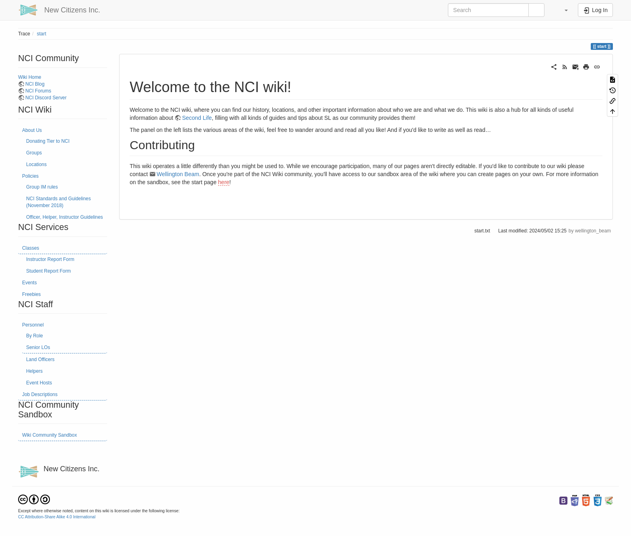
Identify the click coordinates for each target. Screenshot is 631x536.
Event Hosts (39, 383)
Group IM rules (42, 187)
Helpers (34, 371)
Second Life (197, 118)
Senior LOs (38, 347)
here (223, 182)
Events (29, 282)
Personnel (33, 325)
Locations (36, 164)
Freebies (31, 294)
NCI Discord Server (45, 98)
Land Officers (40, 359)
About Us (32, 130)
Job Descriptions (40, 394)
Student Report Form (48, 271)
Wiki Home (29, 77)
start (41, 34)
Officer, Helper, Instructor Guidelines (64, 217)
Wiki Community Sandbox (49, 435)
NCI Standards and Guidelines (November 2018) (58, 202)
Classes (30, 248)
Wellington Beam (178, 174)
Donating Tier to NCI (48, 141)
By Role (34, 336)
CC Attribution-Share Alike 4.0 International (56, 517)
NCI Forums (38, 91)
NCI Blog (35, 84)
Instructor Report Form (50, 259)
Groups (34, 153)
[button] (562, 10)
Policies (30, 176)
